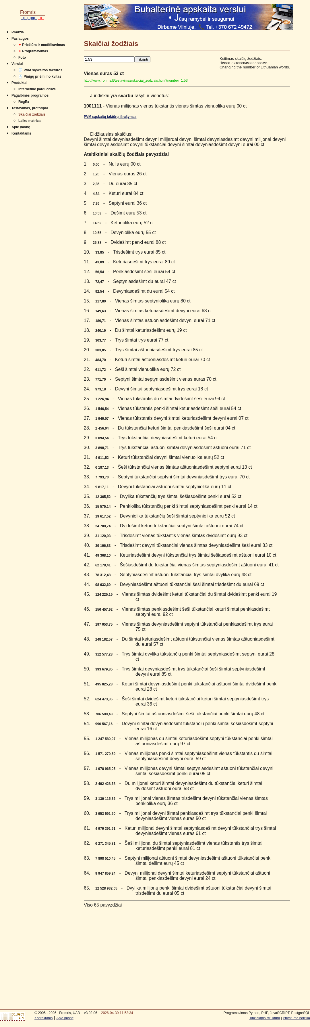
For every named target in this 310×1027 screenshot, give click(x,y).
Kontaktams (21, 133)
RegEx (23, 102)
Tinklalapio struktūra (264, 1018)
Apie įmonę (20, 127)
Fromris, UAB (69, 1013)
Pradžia (17, 32)
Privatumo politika (296, 1018)
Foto (22, 57)
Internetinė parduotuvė (37, 89)
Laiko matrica (29, 121)
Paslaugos (20, 39)
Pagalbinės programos (30, 95)
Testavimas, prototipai (29, 108)
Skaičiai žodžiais (32, 114)
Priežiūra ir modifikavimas (41, 45)
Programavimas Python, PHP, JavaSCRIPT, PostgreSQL (267, 1013)
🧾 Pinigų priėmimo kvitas (39, 76)
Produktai (19, 83)
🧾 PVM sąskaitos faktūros (40, 70)
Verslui (17, 64)
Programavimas (33, 51)
